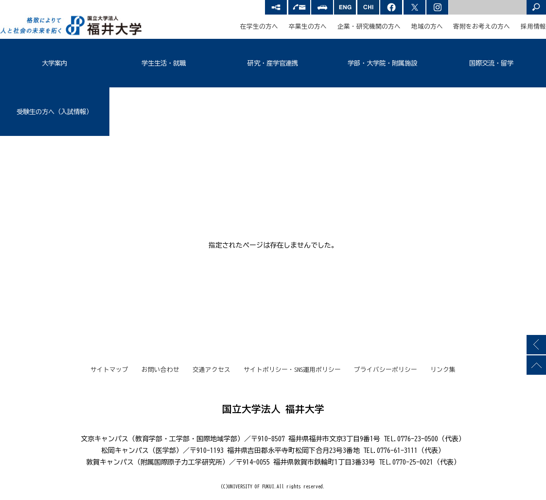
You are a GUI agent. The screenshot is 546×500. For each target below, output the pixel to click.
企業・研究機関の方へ (369, 26)
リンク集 (443, 370)
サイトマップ (109, 370)
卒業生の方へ (308, 26)
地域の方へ (427, 26)
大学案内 (54, 63)
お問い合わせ (160, 370)
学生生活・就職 (163, 63)
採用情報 (533, 26)
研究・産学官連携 (272, 63)
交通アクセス (211, 370)
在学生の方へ (259, 26)
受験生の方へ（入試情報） (54, 111)
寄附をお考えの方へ (481, 26)
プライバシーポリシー (385, 370)
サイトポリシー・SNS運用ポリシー (292, 370)
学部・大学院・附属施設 (382, 63)
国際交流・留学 (491, 63)
